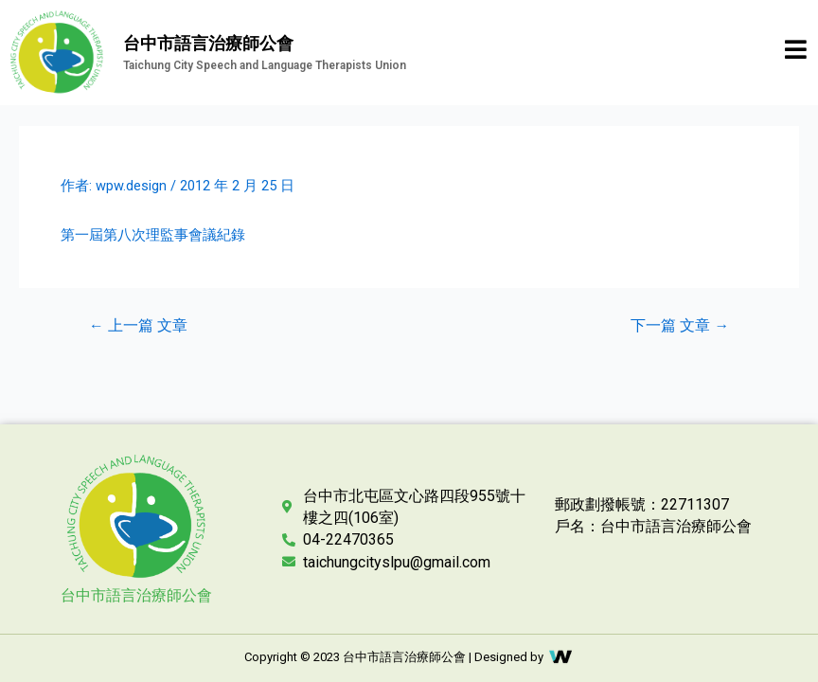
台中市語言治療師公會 (136, 595)
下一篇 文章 (680, 326)
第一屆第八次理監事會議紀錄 (153, 234)
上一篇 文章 (138, 326)
